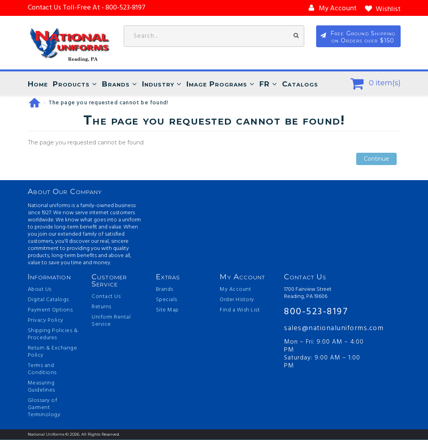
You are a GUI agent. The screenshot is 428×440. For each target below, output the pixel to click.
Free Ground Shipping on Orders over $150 (363, 37)
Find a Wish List (240, 310)
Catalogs (300, 84)
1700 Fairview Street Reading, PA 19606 (308, 293)
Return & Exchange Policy (52, 352)
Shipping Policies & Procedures (53, 335)
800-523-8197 (316, 312)
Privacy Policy (45, 321)
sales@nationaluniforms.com (326, 328)
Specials (166, 300)
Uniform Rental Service (111, 321)
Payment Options (50, 310)
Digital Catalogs (48, 300)
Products (71, 84)
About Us (40, 290)
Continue (376, 159)
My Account (235, 290)
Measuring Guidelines (41, 387)
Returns (101, 307)
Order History (237, 300)
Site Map (167, 310)
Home (38, 84)
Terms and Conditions (42, 370)
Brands (116, 84)
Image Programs (216, 84)
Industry (158, 84)
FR (264, 84)
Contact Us (106, 297)
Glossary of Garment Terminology (44, 408)
